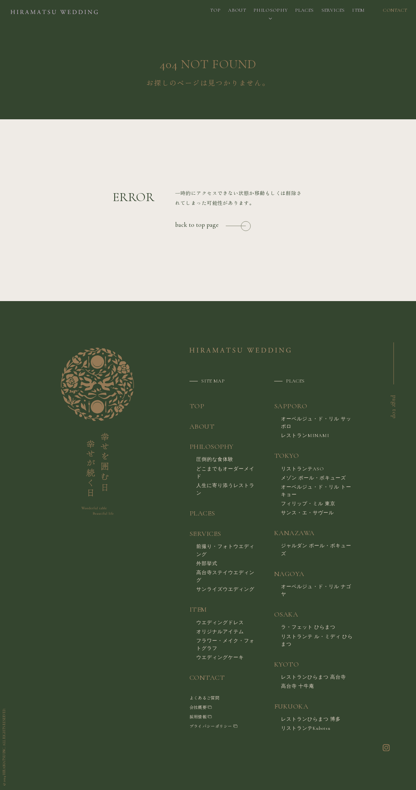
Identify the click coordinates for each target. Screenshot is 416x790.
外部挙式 (206, 563)
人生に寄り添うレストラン (225, 489)
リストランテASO (302, 469)
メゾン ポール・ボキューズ (313, 478)
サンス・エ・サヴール (307, 513)
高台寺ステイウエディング (225, 576)
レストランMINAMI (305, 435)
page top (394, 406)
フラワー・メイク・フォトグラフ (225, 644)
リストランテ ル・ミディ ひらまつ (317, 640)
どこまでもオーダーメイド (225, 472)
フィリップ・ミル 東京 (308, 504)
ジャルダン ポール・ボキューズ (316, 549)
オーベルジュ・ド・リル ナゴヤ (316, 590)
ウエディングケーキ (220, 657)
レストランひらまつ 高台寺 (313, 677)
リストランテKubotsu (306, 728)
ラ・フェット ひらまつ (308, 627)
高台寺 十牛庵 (297, 686)
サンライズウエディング (225, 589)
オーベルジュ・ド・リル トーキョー (316, 491)
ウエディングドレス (220, 623)
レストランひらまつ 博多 (311, 719)
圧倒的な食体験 (214, 459)
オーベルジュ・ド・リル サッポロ (316, 422)
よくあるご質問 (204, 698)
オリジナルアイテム (220, 632)
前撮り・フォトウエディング (225, 550)
